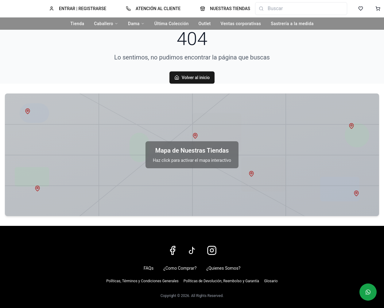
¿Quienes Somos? (223, 268)
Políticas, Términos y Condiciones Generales (142, 281)
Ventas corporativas (241, 23)
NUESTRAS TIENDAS (225, 8)
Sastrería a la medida (292, 23)
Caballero (106, 23)
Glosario (270, 281)
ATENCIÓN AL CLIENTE (153, 8)
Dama (136, 23)
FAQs (149, 268)
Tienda (77, 23)
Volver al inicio (192, 77)
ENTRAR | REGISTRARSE (77, 8)
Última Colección (171, 23)
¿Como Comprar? (179, 268)
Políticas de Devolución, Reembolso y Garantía (221, 281)
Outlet (205, 23)
